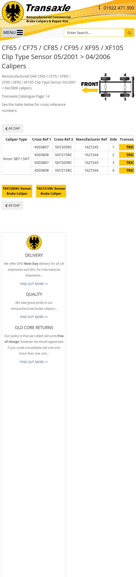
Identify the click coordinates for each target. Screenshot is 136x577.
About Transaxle (13, 508)
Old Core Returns (14, 485)
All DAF (12, 128)
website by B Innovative (68, 572)
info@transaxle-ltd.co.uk (93, 439)
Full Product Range (15, 493)
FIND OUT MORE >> (34, 314)
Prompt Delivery (13, 478)
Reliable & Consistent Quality (22, 470)
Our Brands (10, 500)
